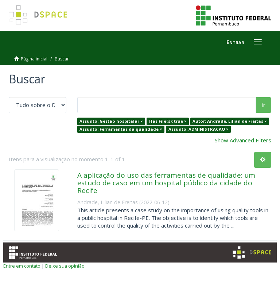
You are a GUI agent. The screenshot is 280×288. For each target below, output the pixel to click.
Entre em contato (21, 266)
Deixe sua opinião (65, 266)
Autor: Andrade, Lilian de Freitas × (229, 121)
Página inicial (34, 59)
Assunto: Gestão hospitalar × (111, 121)
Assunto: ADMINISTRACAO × (198, 129)
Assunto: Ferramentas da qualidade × (120, 129)
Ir (263, 105)
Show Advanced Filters (243, 140)
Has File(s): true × (167, 121)
